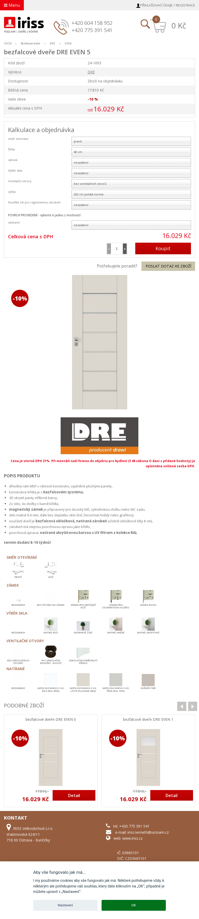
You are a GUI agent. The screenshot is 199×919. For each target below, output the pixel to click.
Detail (74, 795)
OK (133, 905)
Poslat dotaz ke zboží (168, 266)
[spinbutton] (116, 249)
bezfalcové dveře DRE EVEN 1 (148, 719)
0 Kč (178, 25)
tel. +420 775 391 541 (131, 826)
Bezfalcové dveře (30, 43)
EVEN (68, 43)
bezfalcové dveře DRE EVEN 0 (51, 719)
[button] (125, 248)
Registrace (185, 5)
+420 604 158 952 (92, 22)
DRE (52, 43)
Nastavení (65, 905)
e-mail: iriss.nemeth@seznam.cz (142, 832)
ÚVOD (8, 43)
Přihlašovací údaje (156, 5)
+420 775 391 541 (92, 30)
